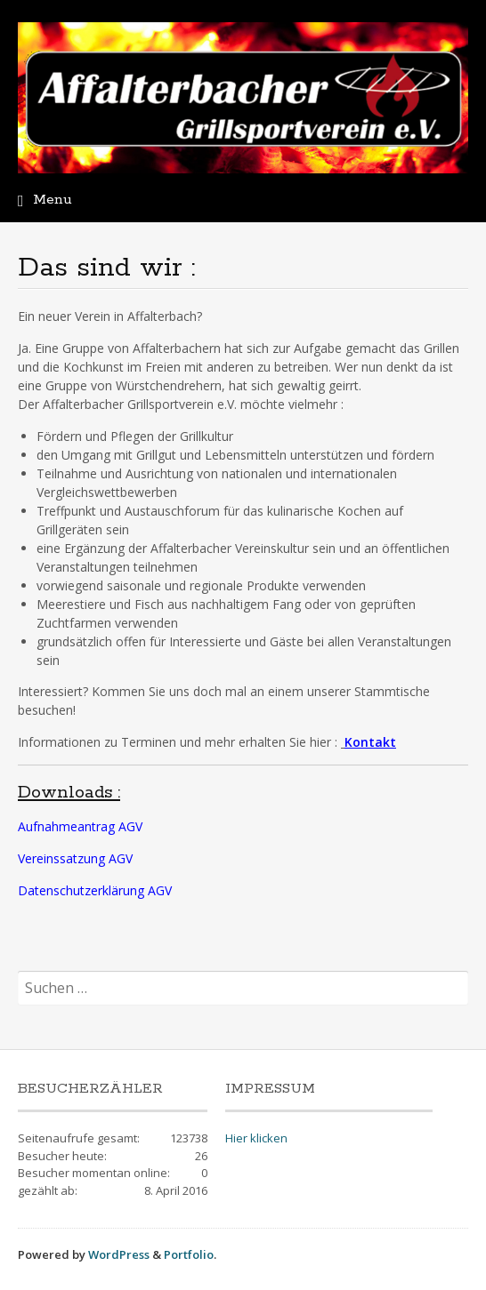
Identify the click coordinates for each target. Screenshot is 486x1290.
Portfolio (189, 1254)
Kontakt (370, 741)
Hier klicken (256, 1138)
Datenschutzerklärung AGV (95, 890)
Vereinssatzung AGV (75, 858)
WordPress (119, 1254)
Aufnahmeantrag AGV (80, 826)
